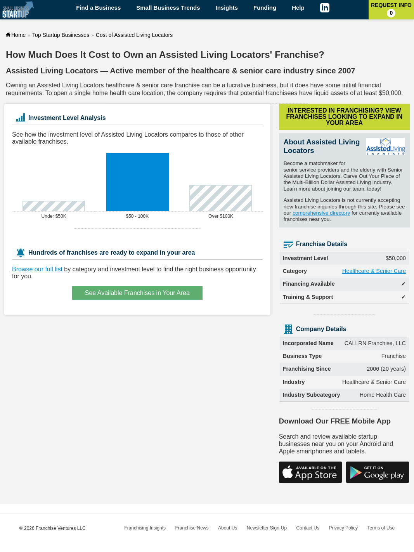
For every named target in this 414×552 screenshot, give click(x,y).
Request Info (391, 9)
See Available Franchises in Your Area (137, 293)
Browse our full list (37, 269)
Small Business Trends (168, 7)
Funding (264, 7)
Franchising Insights (145, 528)
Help (298, 7)
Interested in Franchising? (344, 116)
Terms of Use (381, 528)
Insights (227, 7)
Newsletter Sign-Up (267, 528)
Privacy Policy (343, 528)
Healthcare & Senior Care (374, 271)
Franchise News (191, 528)
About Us (227, 528)
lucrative (238, 85)
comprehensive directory (321, 213)
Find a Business (98, 7)
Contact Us (307, 528)
